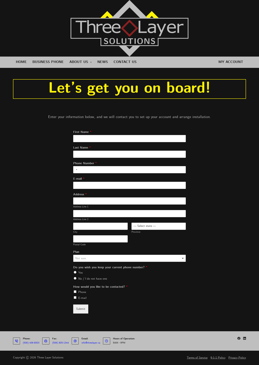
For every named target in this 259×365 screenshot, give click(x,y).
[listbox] (129, 258)
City (75, 232)
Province (135, 232)
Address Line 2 (80, 219)
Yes (80, 273)
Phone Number (85, 164)
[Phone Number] (129, 169)
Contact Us (125, 62)
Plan (76, 252)
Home (21, 62)
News (102, 62)
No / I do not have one (92, 279)
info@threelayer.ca (90, 342)
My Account (230, 62)
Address (80, 195)
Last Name (82, 148)
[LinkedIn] (244, 338)
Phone (82, 292)
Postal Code (79, 244)
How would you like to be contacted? (100, 287)
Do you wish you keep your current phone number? (110, 268)
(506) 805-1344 (60, 342)
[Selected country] (75, 169)
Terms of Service (197, 358)
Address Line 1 (80, 206)
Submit (80, 309)
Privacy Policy (237, 358)
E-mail (79, 179)
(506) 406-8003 (31, 342)
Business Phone (48, 62)
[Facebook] (238, 338)
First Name (82, 132)
